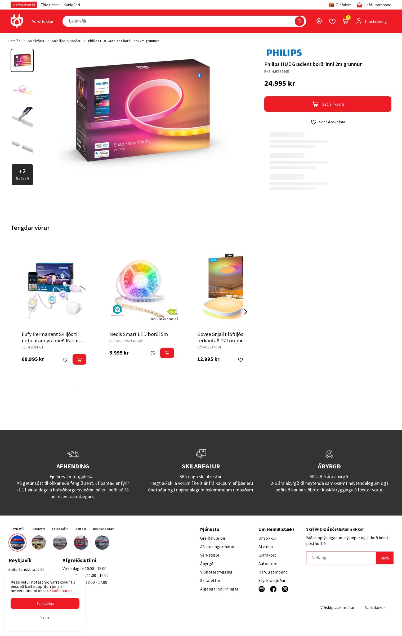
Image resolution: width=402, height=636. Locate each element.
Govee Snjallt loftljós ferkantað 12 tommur (221, 337)
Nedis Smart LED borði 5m (138, 334)
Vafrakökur (375, 607)
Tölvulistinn (50, 4)
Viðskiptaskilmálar (337, 607)
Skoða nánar (61, 590)
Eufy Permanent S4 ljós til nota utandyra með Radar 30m (50, 340)
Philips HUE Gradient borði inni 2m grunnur (123, 40)
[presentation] (42, 21)
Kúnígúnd (72, 4)
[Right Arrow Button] (246, 311)
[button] (45, 603)
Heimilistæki (24, 4)
